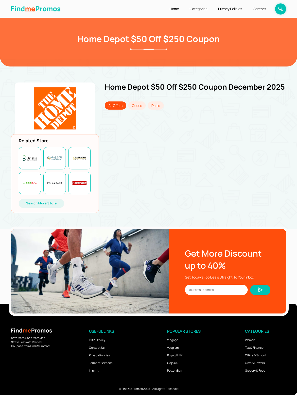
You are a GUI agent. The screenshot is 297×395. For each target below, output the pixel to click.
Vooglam (173, 348)
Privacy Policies (230, 8)
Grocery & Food (255, 370)
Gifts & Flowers (255, 363)
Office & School (255, 355)
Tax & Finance (254, 348)
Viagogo (172, 340)
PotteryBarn (175, 370)
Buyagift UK (175, 355)
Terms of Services (100, 363)
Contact (259, 8)
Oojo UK (172, 363)
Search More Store (41, 203)
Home (174, 8)
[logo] (35, 9)
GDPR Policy (97, 340)
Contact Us (97, 348)
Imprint (94, 370)
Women (250, 340)
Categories (198, 8)
